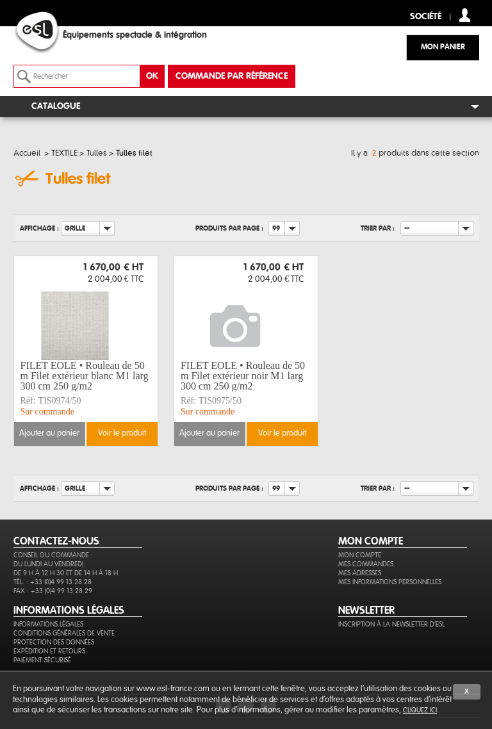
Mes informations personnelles (389, 582)
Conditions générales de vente (64, 633)
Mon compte (359, 555)
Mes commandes (365, 564)
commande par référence (232, 76)
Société (425, 17)
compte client (464, 15)
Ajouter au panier (49, 433)
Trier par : (378, 228)
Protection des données (53, 642)
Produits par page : (229, 228)
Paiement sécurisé (42, 660)
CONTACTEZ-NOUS (56, 541)
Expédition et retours (49, 651)
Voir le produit (122, 433)
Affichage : (39, 228)
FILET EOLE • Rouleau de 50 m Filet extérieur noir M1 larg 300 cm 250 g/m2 (243, 376)
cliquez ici (420, 710)
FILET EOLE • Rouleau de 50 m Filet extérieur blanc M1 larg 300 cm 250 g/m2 (84, 376)
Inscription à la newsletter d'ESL (391, 624)
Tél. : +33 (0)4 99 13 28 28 (52, 582)
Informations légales (48, 624)
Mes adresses (359, 573)
